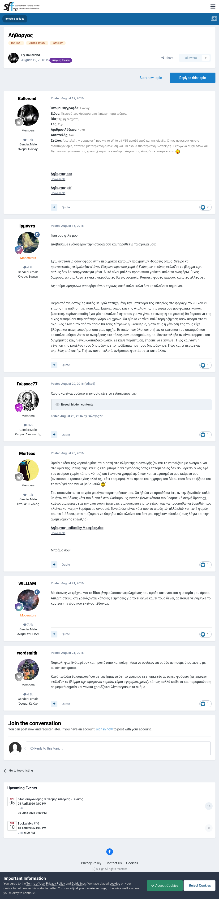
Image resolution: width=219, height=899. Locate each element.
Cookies (132, 863)
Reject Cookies (199, 885)
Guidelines (79, 883)
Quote (66, 207)
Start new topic (151, 78)
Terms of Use (35, 883)
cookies (115, 883)
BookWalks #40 (28, 823)
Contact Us (114, 863)
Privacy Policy (91, 863)
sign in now (104, 729)
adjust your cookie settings (88, 888)
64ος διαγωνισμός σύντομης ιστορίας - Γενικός (50, 799)
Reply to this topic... (46, 748)
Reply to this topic (192, 78)
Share (167, 58)
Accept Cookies (163, 885)
